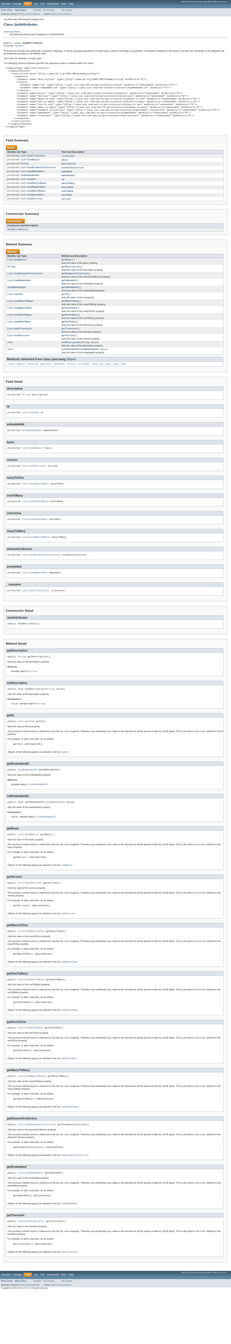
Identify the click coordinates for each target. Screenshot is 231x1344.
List (23, 170)
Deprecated (53, 3)
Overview (6, 3)
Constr (28, 14)
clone (10, 385)
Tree (42, 3)
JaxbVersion (34, 215)
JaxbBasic (33, 174)
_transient (68, 170)
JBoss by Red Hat (23, 1341)
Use (36, 3)
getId (64, 312)
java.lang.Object (12, 31)
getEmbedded (68, 298)
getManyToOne (69, 327)
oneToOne (66, 210)
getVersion (68, 356)
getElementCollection (74, 290)
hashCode (59, 385)
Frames (37, 10)
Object (19, 46)
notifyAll (84, 385)
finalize (32, 385)
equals (21, 385)
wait (108, 385)
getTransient (69, 349)
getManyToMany (70, 320)
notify (71, 385)
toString (97, 385)
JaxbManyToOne (35, 202)
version (66, 215)
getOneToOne (68, 341)
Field (21, 14)
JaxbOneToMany (35, 206)
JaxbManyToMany (36, 198)
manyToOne (67, 202)
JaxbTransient (35, 170)
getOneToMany (69, 334)
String (24, 178)
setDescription (70, 363)
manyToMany (68, 198)
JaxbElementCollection (41, 182)
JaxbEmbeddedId (29, 190)
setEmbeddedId (70, 370)
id (62, 194)
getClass (46, 385)
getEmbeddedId (70, 305)
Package (17, 3)
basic (64, 174)
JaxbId (31, 194)
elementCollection (72, 182)
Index (63, 3)
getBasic (66, 276)
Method (36, 14)
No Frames (49, 10)
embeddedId (68, 190)
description (68, 178)
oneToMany (67, 206)
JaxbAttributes (16, 245)
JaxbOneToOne (35, 210)
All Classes (67, 10)
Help (71, 3)
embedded (66, 186)
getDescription (70, 283)
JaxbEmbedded (35, 186)
